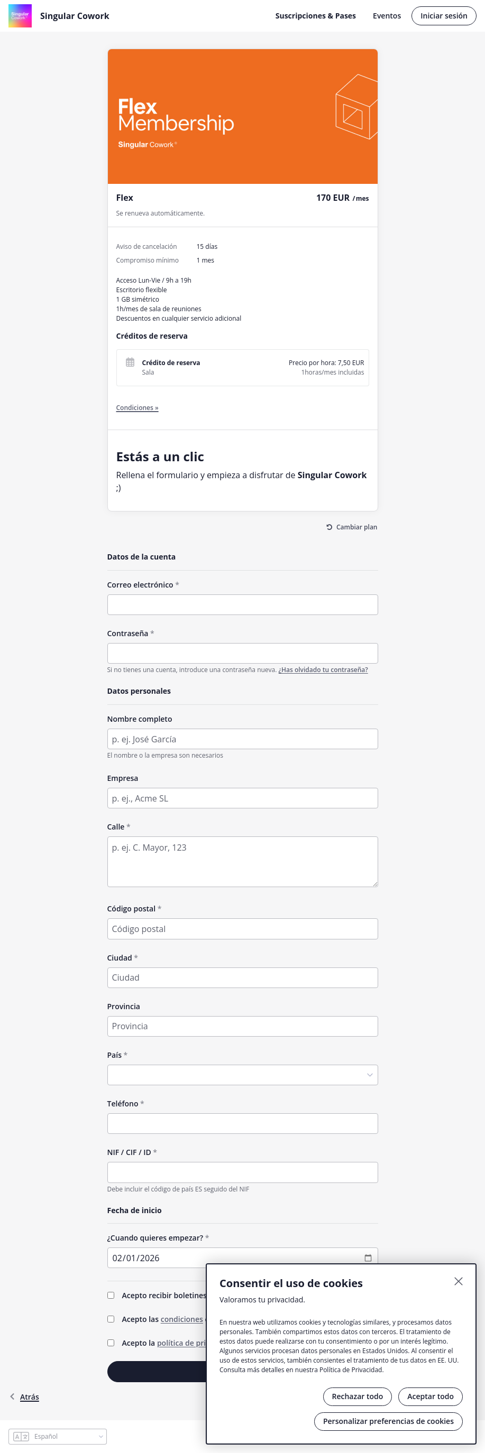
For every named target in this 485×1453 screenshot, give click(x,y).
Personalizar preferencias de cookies (388, 1421)
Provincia (123, 1006)
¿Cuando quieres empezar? (155, 1238)
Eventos (387, 16)
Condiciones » (137, 407)
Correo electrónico (140, 585)
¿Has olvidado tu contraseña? (323, 669)
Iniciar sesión (444, 16)
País (114, 1055)
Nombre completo (139, 719)
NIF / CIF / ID (129, 1152)
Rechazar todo (357, 1396)
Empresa (123, 778)
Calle (116, 827)
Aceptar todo (430, 1396)
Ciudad (119, 958)
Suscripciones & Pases (316, 16)
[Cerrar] (458, 1281)
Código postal (131, 909)
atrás (23, 1397)
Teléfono (123, 1103)
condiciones (182, 1319)
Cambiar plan (357, 527)
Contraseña (128, 633)
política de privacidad (195, 1343)
